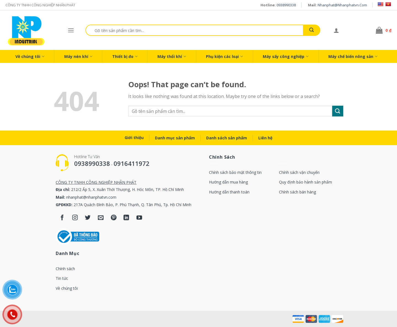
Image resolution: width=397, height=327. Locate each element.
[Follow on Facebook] (62, 218)
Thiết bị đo (125, 56)
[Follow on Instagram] (75, 218)
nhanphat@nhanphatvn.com (342, 4)
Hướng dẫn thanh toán (229, 192)
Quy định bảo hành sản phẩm (305, 182)
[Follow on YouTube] (139, 218)
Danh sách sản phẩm (226, 137)
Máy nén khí (78, 56)
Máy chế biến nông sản (352, 56)
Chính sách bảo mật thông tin (235, 172)
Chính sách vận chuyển (299, 172)
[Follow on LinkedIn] (126, 218)
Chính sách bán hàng (297, 192)
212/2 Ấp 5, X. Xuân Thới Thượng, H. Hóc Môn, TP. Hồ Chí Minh (127, 189)
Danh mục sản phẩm (175, 137)
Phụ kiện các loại (224, 56)
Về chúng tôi (29, 56)
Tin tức (62, 278)
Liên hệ (265, 137)
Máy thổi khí (171, 56)
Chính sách (65, 268)
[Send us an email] (101, 218)
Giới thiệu (134, 137)
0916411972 (131, 163)
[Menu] (71, 30)
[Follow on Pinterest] (113, 218)
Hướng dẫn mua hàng (228, 182)
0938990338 (286, 4)
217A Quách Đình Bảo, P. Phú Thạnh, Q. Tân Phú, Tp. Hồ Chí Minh (132, 204)
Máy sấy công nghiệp (286, 56)
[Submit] (312, 30)
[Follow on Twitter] (88, 218)
